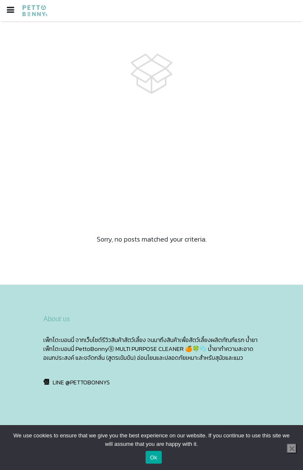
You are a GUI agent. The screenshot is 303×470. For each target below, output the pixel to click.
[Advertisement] (151, 164)
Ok (153, 457)
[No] (291, 448)
